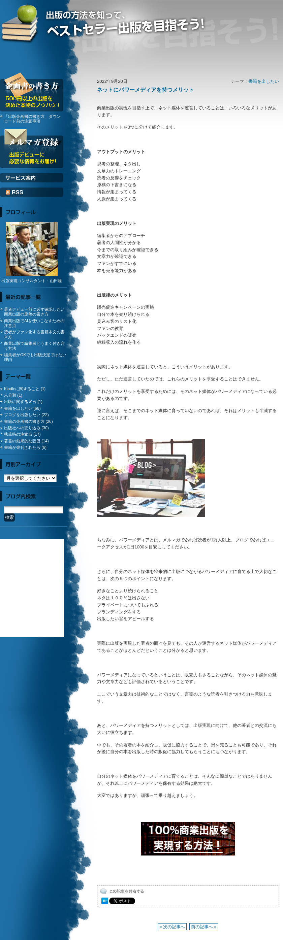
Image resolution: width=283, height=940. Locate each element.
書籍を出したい (263, 81)
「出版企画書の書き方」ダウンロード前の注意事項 (32, 119)
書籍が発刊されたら (22, 447)
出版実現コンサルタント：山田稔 (31, 280)
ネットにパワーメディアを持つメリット (145, 90)
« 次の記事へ (172, 926)
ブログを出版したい (22, 414)
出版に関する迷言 (20, 401)
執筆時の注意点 (18, 434)
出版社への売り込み (22, 428)
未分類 (10, 395)
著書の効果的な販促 (22, 441)
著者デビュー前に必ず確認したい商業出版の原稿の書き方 (34, 311)
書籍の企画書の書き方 (24, 421)
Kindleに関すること (21, 389)
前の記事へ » (204, 926)
